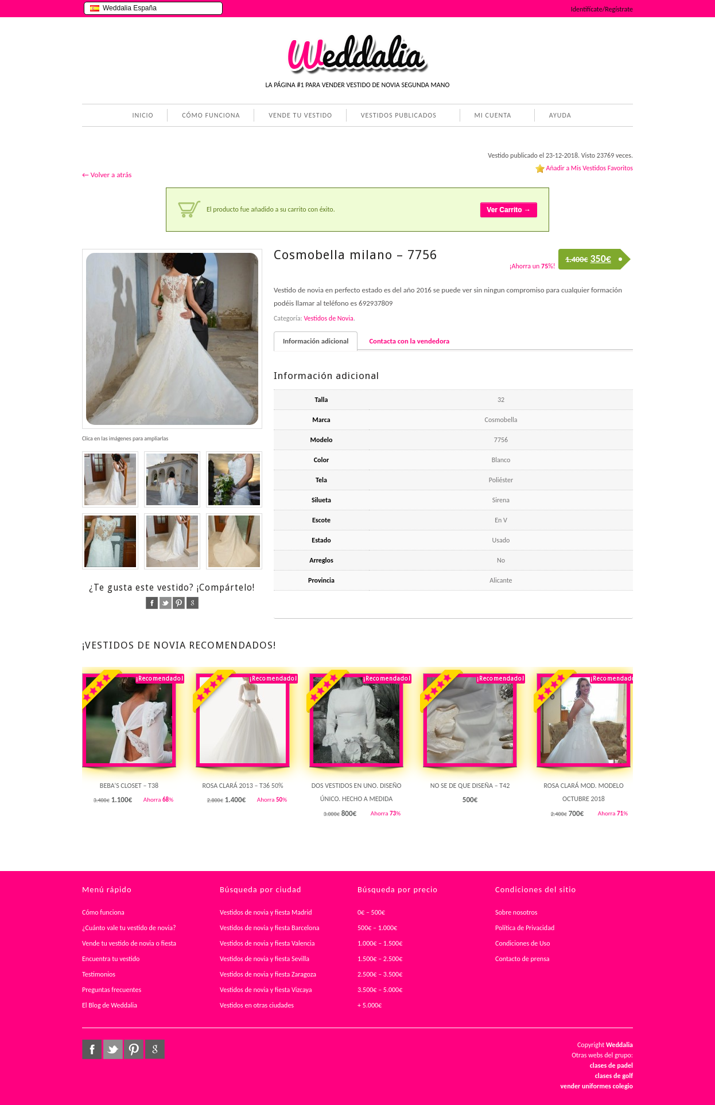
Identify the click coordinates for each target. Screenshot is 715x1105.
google (192, 603)
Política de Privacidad (524, 928)
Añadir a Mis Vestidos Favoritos (589, 168)
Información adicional (315, 341)
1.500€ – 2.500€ (380, 959)
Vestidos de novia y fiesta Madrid (266, 912)
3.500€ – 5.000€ (380, 990)
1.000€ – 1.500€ (380, 943)
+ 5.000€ (370, 1005)
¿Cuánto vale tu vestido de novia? (129, 928)
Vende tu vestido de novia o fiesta (129, 943)
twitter (166, 603)
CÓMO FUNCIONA (211, 115)
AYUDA (558, 116)
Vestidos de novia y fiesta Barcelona (270, 928)
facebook (152, 603)
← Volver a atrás (106, 174)
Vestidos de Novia (328, 318)
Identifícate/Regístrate (602, 9)
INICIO (142, 115)
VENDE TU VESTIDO (300, 115)
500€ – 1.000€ (377, 928)
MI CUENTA (491, 116)
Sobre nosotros (516, 912)
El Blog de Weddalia (109, 1005)
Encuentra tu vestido (110, 959)
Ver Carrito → (509, 210)
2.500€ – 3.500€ (380, 974)
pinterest (179, 603)
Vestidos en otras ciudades (257, 1005)
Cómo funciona (103, 912)
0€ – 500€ (371, 912)
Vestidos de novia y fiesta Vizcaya (266, 990)
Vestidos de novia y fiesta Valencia (267, 943)
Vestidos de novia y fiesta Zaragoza (268, 974)
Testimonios (98, 974)
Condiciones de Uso (522, 943)
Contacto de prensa (522, 959)
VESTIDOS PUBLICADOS (396, 116)
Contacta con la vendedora (409, 341)
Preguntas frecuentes (111, 990)
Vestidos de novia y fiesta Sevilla (264, 959)
